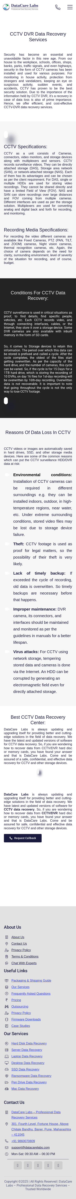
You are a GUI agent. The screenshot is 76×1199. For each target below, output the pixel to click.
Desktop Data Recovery (27, 1063)
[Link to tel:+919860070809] (57, 7)
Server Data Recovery (26, 1050)
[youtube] (38, 1165)
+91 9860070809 (23, 1141)
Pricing (16, 1000)
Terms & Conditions (24, 956)
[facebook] (18, 1165)
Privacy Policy (21, 950)
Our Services (20, 987)
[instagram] (28, 1165)
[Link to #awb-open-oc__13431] (69, 7)
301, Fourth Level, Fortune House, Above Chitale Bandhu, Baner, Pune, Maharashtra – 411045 (41, 1129)
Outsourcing (19, 1006)
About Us (17, 937)
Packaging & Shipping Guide (31, 980)
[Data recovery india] (26, 7)
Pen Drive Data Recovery (29, 1082)
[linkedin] (48, 1165)
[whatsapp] (58, 1165)
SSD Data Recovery (25, 1069)
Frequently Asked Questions (30, 993)
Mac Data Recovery (25, 1088)
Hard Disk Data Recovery (29, 1043)
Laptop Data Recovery (26, 1056)
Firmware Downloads (26, 1019)
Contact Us (19, 943)
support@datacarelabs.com (30, 1147)
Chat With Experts (24, 963)
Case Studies (20, 1026)
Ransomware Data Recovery (31, 1076)
